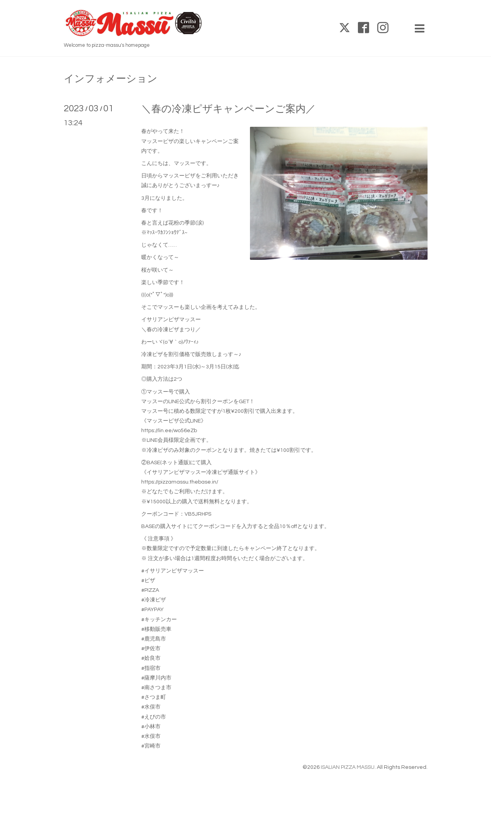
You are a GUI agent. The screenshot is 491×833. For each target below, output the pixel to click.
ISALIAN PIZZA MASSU (348, 767)
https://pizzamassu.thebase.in (178, 482)
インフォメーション (110, 79)
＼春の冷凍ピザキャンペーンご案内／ (228, 109)
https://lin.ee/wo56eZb (169, 430)
